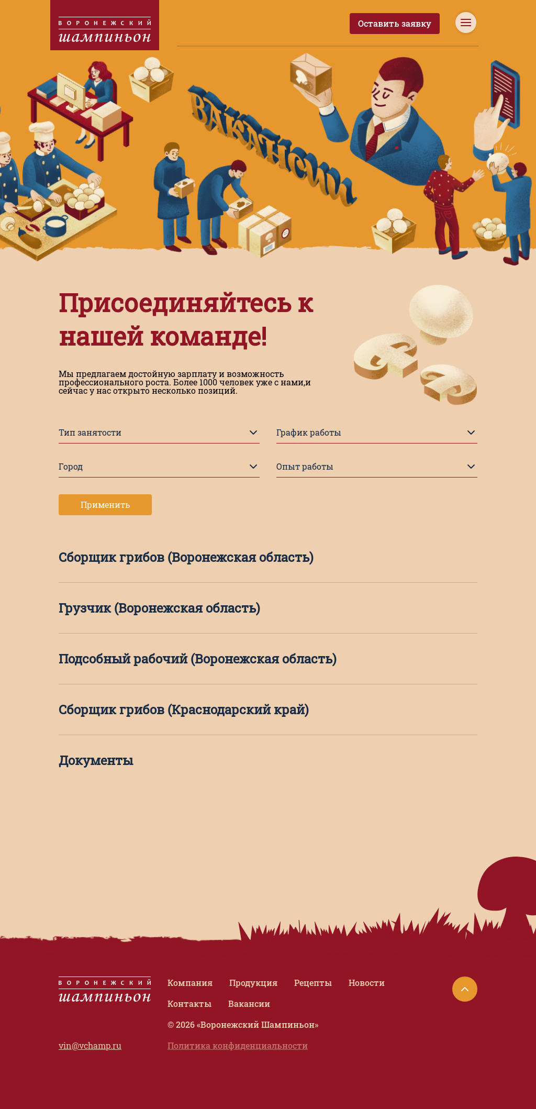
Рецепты (313, 982)
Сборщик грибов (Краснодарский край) (184, 709)
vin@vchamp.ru (90, 1045)
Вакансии (249, 1003)
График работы (376, 432)
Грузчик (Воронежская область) (159, 608)
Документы (96, 760)
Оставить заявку (394, 23)
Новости (367, 982)
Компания (190, 982)
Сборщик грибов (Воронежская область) (186, 557)
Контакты (189, 1003)
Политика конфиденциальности (238, 1045)
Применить (105, 504)
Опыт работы (376, 466)
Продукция (253, 982)
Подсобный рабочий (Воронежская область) (198, 658)
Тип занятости (159, 432)
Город (159, 466)
